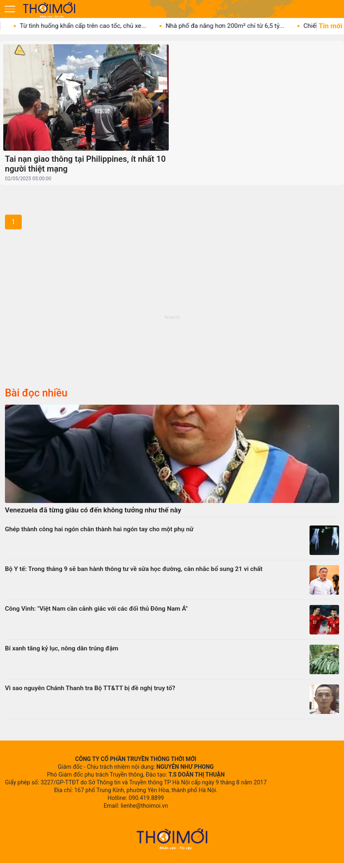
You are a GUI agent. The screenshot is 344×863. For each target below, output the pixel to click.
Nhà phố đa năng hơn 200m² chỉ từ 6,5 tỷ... (230, 25)
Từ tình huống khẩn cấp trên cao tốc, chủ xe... (88, 25)
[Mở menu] (9, 9)
